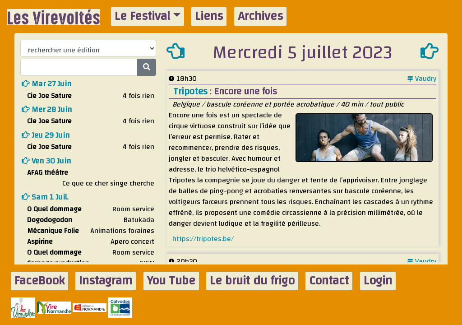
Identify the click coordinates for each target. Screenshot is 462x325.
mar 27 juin (47, 83)
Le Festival (142, 16)
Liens (209, 16)
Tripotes (191, 91)
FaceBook (39, 281)
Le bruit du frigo (252, 281)
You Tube (171, 281)
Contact (329, 281)
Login (378, 281)
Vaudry (421, 78)
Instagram (105, 281)
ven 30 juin (46, 160)
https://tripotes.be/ (203, 239)
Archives (260, 16)
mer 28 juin (47, 109)
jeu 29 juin (46, 135)
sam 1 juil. (45, 197)
